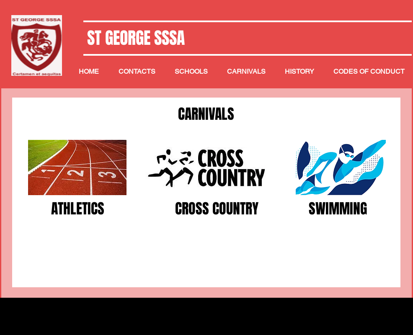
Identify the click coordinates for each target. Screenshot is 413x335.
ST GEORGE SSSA (134, 38)
